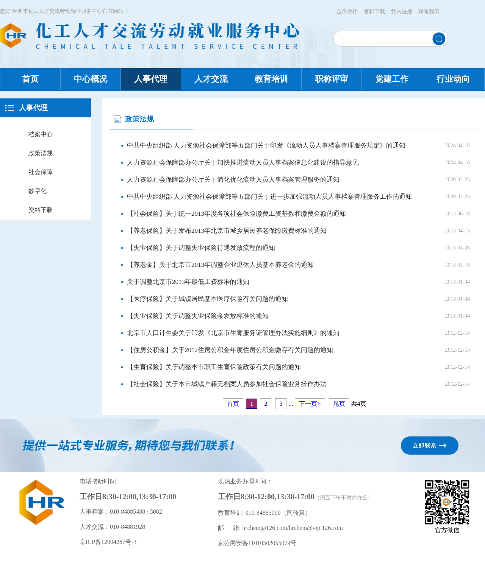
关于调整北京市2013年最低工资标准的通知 (188, 281)
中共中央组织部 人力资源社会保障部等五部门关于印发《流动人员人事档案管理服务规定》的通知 (266, 145)
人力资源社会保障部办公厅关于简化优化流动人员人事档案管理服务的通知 (233, 179)
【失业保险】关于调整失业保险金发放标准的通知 (198, 315)
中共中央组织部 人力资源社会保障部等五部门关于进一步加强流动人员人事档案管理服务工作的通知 (269, 196)
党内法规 (401, 11)
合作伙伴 (347, 11)
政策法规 (40, 153)
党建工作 (391, 79)
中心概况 (90, 79)
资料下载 (374, 11)
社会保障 (40, 172)
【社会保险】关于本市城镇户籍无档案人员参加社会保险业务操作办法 (227, 384)
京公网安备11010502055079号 (257, 543)
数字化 (37, 191)
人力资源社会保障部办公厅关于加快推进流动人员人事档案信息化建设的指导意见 (243, 162)
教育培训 (271, 79)
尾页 (339, 403)
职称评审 (331, 79)
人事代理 (150, 79)
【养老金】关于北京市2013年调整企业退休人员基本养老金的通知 (220, 264)
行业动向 (453, 79)
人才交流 (211, 79)
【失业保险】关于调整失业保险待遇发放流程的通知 (201, 247)
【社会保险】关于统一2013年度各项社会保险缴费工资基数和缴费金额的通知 (236, 213)
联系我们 (429, 11)
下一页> (310, 403)
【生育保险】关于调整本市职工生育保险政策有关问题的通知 (214, 367)
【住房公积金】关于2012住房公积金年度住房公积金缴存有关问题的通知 (230, 350)
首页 (30, 79)
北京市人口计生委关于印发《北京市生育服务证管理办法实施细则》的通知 (233, 333)
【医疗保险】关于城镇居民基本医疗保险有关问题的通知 (207, 298)
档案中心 (40, 134)
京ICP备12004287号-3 (108, 542)
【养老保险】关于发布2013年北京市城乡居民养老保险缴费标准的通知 (227, 230)
